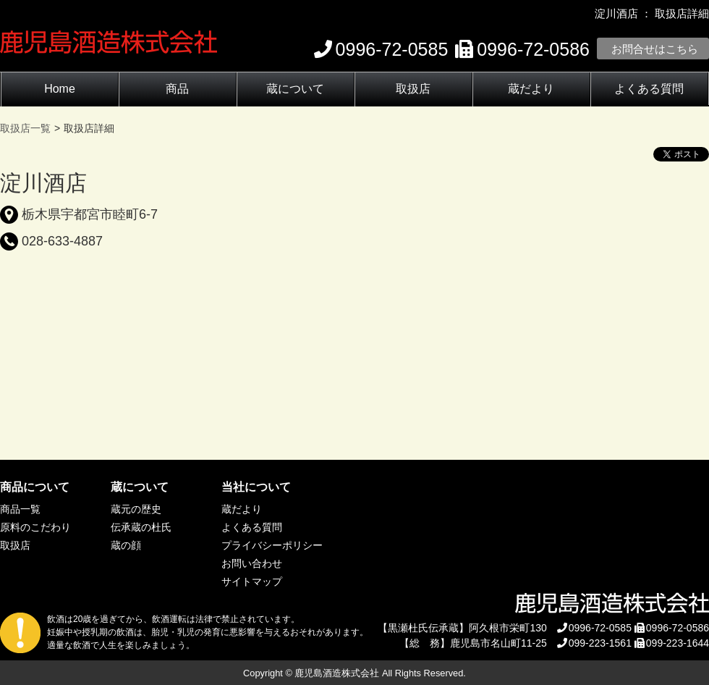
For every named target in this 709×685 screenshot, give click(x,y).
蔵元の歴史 (136, 509)
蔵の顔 (126, 545)
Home (59, 89)
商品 (177, 89)
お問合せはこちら (654, 49)
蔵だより (531, 89)
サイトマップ (251, 581)
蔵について (295, 89)
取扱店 (413, 89)
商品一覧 (20, 509)
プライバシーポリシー (272, 545)
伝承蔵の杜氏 (141, 527)
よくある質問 (649, 89)
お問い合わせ (251, 563)
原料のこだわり (35, 527)
